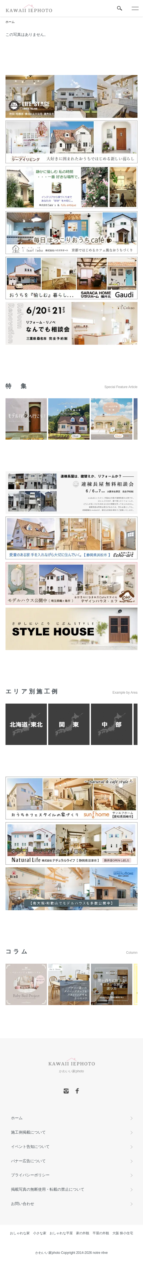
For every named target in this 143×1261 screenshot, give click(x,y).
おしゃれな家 (20, 1233)
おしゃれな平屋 (61, 1233)
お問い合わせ (22, 1203)
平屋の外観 (101, 1233)
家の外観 (82, 1233)
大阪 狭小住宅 (122, 1233)
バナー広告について (28, 1161)
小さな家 (39, 1233)
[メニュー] (134, 8)
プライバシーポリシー (30, 1175)
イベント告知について (30, 1146)
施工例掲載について (28, 1132)
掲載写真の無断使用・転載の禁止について (47, 1189)
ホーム (10, 21)
